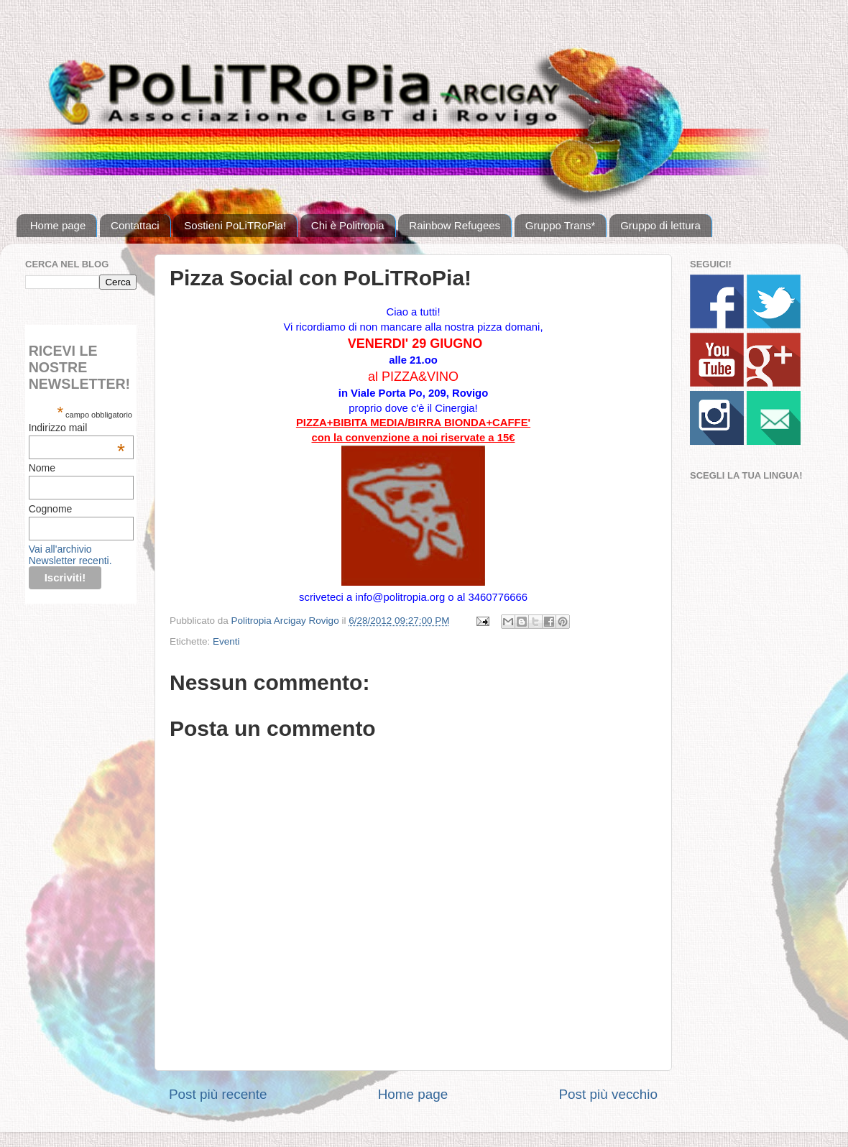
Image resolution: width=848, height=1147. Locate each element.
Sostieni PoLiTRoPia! (235, 225)
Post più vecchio (608, 1094)
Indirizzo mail (77, 427)
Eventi (226, 641)
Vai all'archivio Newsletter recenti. (70, 554)
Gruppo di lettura (660, 225)
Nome (42, 468)
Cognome (51, 509)
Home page (58, 225)
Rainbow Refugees (454, 225)
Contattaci (135, 225)
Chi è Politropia (347, 225)
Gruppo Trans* (560, 225)
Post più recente (218, 1094)
